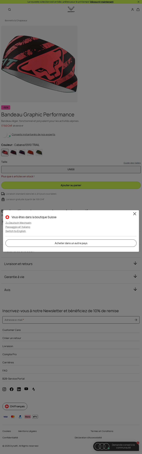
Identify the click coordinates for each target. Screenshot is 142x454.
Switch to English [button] (15, 231)
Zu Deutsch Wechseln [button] (18, 222)
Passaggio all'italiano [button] (17, 226)
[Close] (134, 214)
